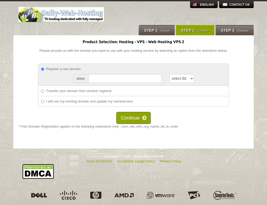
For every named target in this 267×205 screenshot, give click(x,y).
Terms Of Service (99, 161)
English (207, 5)
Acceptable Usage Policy (136, 161)
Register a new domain (61, 69)
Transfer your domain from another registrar (76, 91)
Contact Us (239, 5)
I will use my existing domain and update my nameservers (87, 101)
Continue (133, 118)
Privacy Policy (170, 161)
